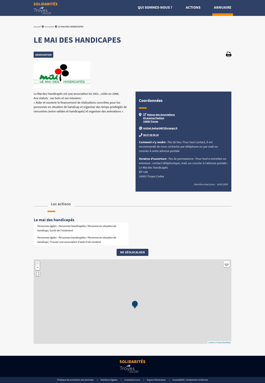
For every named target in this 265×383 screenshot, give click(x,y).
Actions (193, 7)
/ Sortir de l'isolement (76, 228)
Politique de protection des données (75, 379)
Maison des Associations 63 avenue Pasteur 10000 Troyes (159, 118)
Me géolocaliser (132, 252)
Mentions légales (109, 379)
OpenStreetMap (224, 343)
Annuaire (222, 7)
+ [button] (38, 263)
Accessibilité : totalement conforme (190, 379)
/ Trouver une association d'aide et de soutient (76, 240)
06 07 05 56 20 (151, 135)
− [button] (38, 268)
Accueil (37, 26)
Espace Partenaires (156, 379)
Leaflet (211, 343)
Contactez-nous (132, 379)
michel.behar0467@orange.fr (160, 128)
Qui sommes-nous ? (155, 7)
